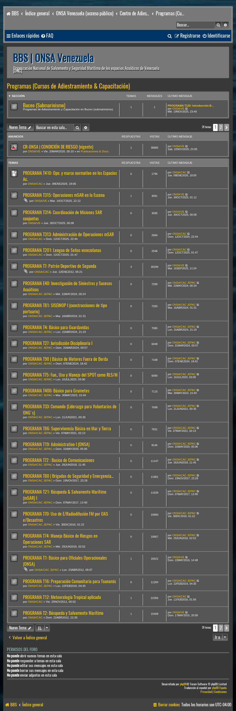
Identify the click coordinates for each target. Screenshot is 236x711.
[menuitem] (46, 35)
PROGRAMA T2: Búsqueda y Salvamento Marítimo (63, 613)
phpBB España (219, 688)
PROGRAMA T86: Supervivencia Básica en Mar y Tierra (67, 428)
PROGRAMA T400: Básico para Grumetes (56, 391)
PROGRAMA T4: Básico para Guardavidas (56, 327)
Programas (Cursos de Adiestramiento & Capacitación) (68, 86)
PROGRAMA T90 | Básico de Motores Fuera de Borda (65, 359)
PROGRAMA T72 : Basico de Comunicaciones (58, 460)
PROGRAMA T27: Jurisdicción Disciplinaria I (57, 343)
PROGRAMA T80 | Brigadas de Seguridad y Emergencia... (68, 476)
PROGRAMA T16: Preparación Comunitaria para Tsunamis (69, 581)
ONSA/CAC (35, 183)
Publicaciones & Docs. (95, 151)
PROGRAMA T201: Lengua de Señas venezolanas (62, 250)
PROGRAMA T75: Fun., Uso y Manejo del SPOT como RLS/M (70, 375)
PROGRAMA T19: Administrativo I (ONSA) (56, 444)
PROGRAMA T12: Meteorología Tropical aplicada (62, 597)
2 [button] (221, 127)
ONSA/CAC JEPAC (40, 294)
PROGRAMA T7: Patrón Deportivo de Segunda (59, 266)
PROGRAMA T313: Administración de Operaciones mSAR (68, 234)
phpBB (183, 684)
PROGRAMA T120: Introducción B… (191, 105)
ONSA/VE (178, 108)
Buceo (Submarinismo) (44, 105)
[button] (226, 127)
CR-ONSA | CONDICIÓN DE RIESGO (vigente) (58, 147)
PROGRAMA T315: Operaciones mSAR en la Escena (64, 195)
